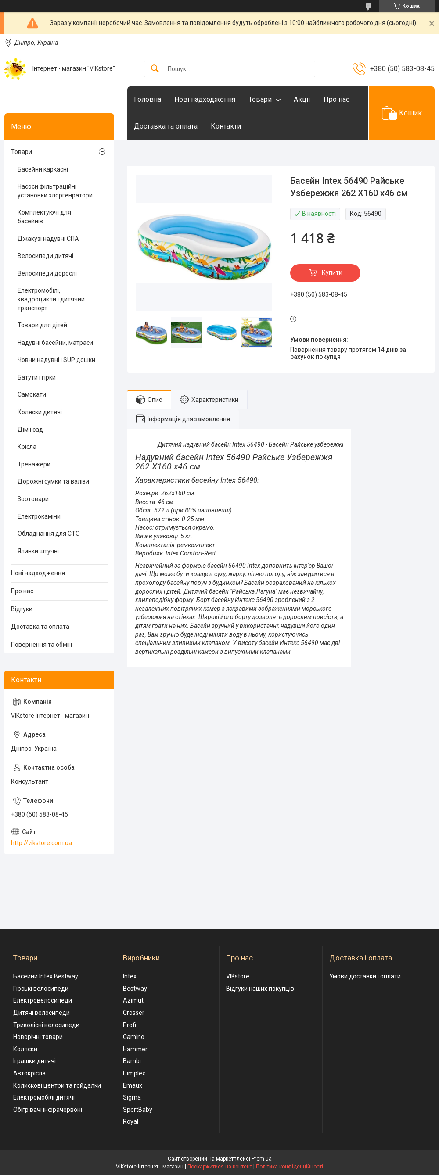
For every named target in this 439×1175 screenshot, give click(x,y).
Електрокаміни (39, 516)
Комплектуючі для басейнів (44, 217)
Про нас (336, 99)
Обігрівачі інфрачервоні (47, 1109)
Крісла (27, 446)
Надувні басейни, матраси (55, 342)
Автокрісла (29, 1073)
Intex (130, 976)
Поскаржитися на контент (219, 1167)
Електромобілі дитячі (44, 1097)
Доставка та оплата (166, 126)
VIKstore (237, 976)
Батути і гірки (37, 377)
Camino (133, 1036)
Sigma (132, 1097)
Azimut (133, 1000)
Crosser (133, 1012)
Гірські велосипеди (40, 988)
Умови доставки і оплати (365, 976)
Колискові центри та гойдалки (57, 1085)
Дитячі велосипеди (41, 1012)
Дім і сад (30, 429)
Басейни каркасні (43, 169)
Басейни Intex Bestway (45, 976)
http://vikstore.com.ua (41, 842)
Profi (129, 1024)
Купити (332, 272)
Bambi (132, 1060)
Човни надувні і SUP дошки (56, 359)
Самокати (32, 394)
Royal (130, 1121)
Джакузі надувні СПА (48, 238)
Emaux (132, 1085)
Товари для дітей (42, 325)
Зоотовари (33, 498)
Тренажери (34, 464)
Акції (302, 99)
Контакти (226, 126)
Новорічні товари (38, 1036)
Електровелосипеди (42, 1000)
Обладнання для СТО (49, 533)
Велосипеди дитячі (45, 255)
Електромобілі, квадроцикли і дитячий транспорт (51, 299)
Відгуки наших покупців (260, 988)
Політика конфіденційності (289, 1167)
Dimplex (134, 1073)
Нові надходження (204, 99)
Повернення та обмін (41, 644)
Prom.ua (262, 1159)
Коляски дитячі (40, 412)
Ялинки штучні (38, 551)
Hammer (135, 1049)
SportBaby (137, 1109)
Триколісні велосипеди (46, 1024)
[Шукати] (155, 69)
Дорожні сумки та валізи (53, 481)
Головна (147, 99)
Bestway (135, 988)
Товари (260, 99)
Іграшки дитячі (34, 1060)
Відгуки (21, 609)
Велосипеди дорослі (47, 273)
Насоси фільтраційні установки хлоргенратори (55, 191)
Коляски (25, 1049)
